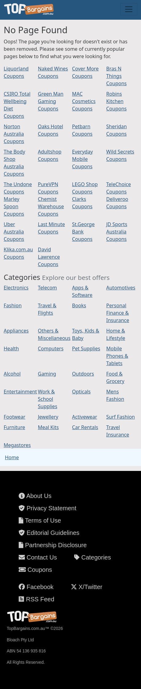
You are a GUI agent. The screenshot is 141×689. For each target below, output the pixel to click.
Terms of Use (40, 520)
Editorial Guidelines (49, 532)
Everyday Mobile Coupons (82, 159)
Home (12, 457)
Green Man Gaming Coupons (50, 101)
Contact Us (38, 557)
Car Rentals (85, 427)
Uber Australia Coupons (14, 231)
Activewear (84, 416)
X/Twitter (86, 586)
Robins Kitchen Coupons (116, 101)
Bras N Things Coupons (116, 76)
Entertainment (20, 391)
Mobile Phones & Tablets (117, 356)
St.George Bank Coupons (83, 231)
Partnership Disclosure (53, 545)
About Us (35, 495)
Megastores (17, 445)
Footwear (14, 416)
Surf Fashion (120, 416)
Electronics (16, 287)
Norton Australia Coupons (14, 134)
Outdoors (83, 373)
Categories (92, 557)
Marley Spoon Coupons (14, 206)
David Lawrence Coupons (49, 257)
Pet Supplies (86, 348)
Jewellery (48, 416)
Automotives (120, 287)
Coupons (35, 569)
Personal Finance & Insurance (117, 313)
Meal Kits (48, 427)
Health (11, 348)
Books (79, 305)
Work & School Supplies (47, 399)
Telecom (47, 287)
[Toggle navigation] (128, 9)
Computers (51, 348)
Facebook (36, 586)
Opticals (81, 391)
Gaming (47, 373)
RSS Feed (36, 599)
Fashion (13, 305)
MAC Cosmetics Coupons (84, 101)
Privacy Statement (47, 508)
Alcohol (12, 373)
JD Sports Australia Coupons (117, 231)
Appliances (16, 330)
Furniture (14, 427)
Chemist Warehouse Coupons (51, 206)
